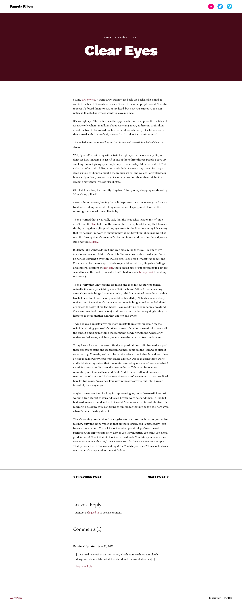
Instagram (215, 598)
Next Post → (158, 477)
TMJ (94, 224)
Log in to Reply (84, 566)
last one (108, 267)
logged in (93, 512)
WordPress (16, 598)
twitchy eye (88, 99)
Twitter (228, 598)
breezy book (146, 272)
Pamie (107, 37)
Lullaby (93, 241)
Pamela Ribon (21, 6)
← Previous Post (87, 477)
